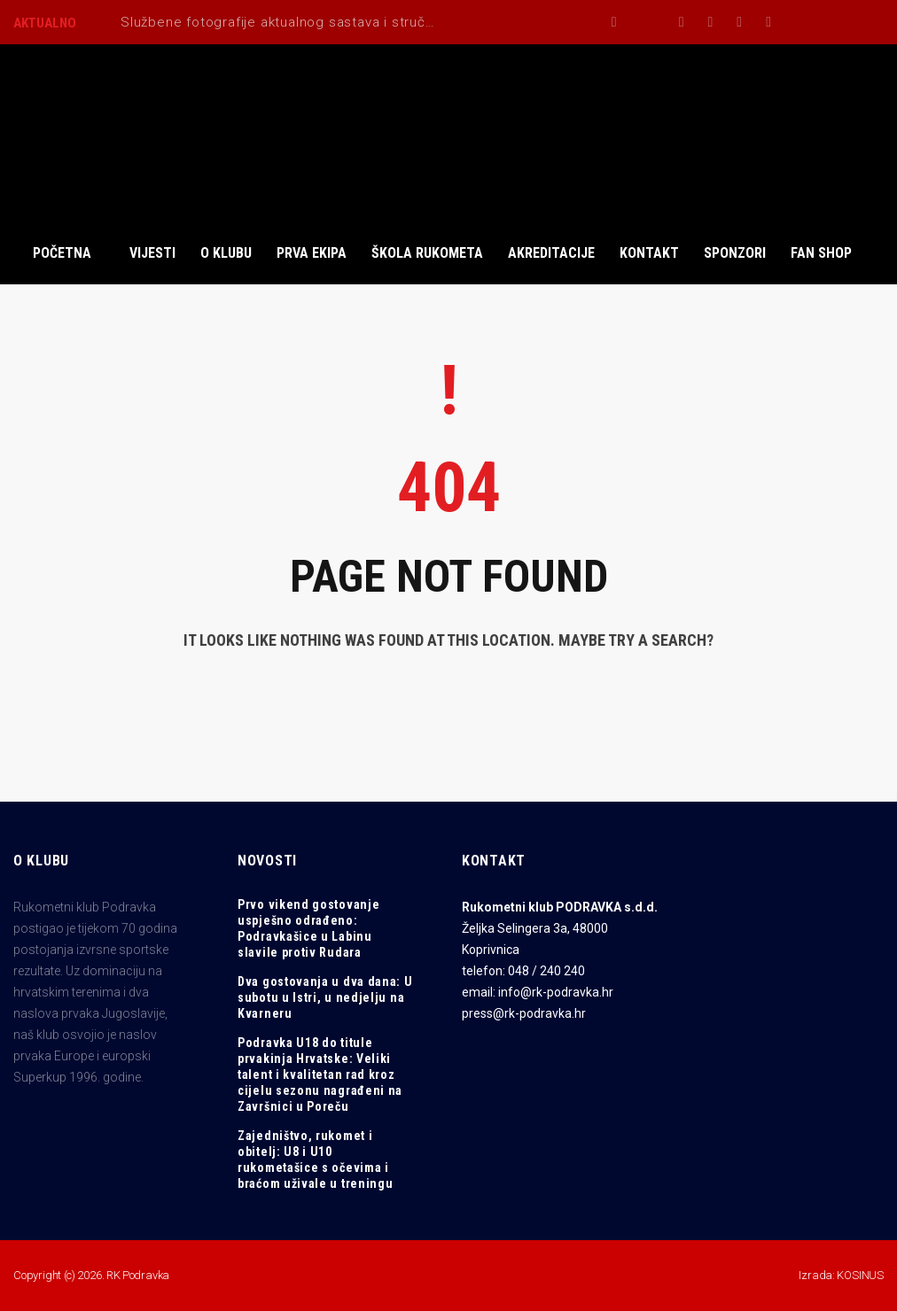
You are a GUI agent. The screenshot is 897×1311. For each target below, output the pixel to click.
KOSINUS (860, 1275)
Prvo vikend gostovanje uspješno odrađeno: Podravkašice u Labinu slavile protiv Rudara (308, 928)
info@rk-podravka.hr (555, 992)
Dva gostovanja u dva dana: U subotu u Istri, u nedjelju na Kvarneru (325, 997)
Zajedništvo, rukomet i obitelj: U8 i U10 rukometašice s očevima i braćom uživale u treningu (316, 1160)
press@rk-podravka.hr (524, 1013)
